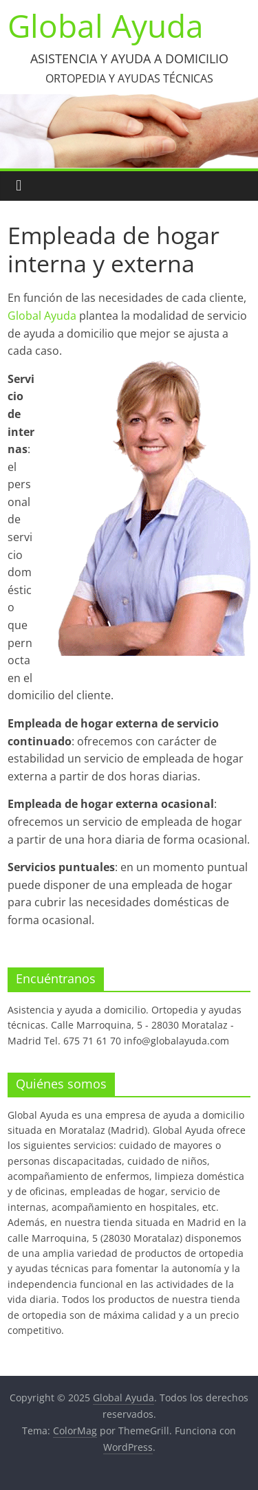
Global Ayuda (106, 25)
